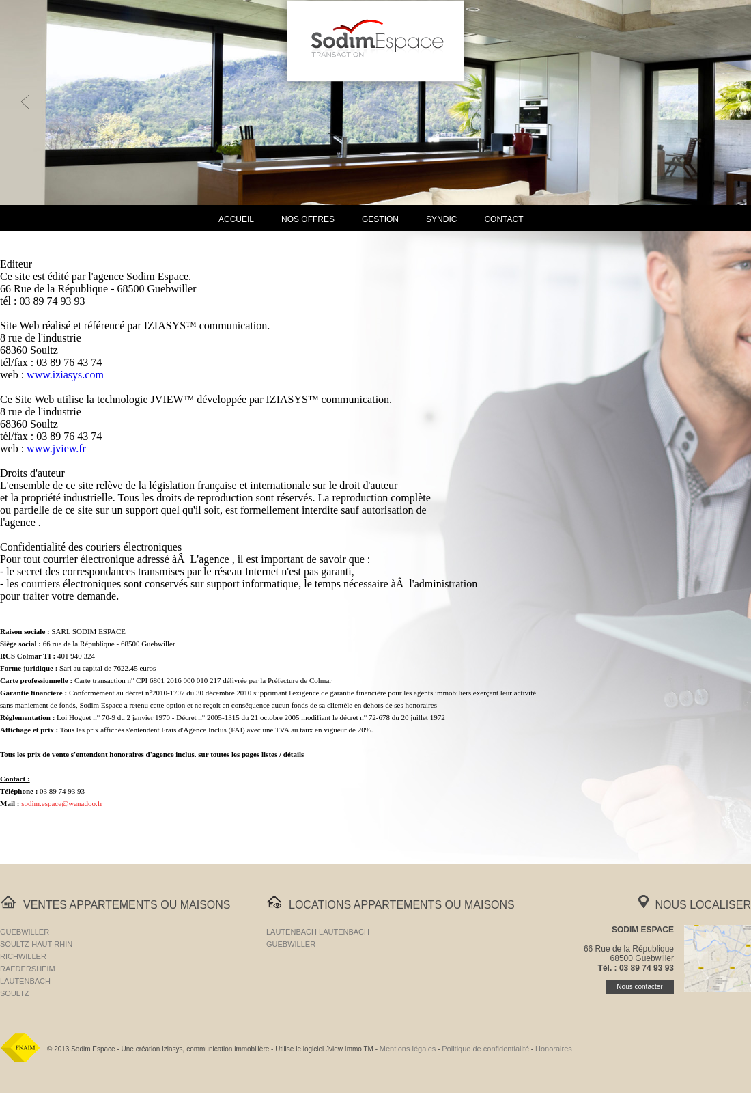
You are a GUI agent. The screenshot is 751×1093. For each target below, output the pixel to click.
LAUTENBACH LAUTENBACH (317, 932)
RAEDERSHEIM (27, 969)
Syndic (441, 219)
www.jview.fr (56, 448)
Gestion (380, 219)
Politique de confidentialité (485, 1048)
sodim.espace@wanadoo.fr (61, 803)
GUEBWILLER (24, 932)
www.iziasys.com (65, 375)
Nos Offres (308, 219)
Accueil (236, 219)
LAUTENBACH (25, 981)
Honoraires (553, 1048)
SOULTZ (14, 993)
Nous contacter (639, 987)
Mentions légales (408, 1048)
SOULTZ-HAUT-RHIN (36, 944)
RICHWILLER (23, 956)
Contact (503, 219)
